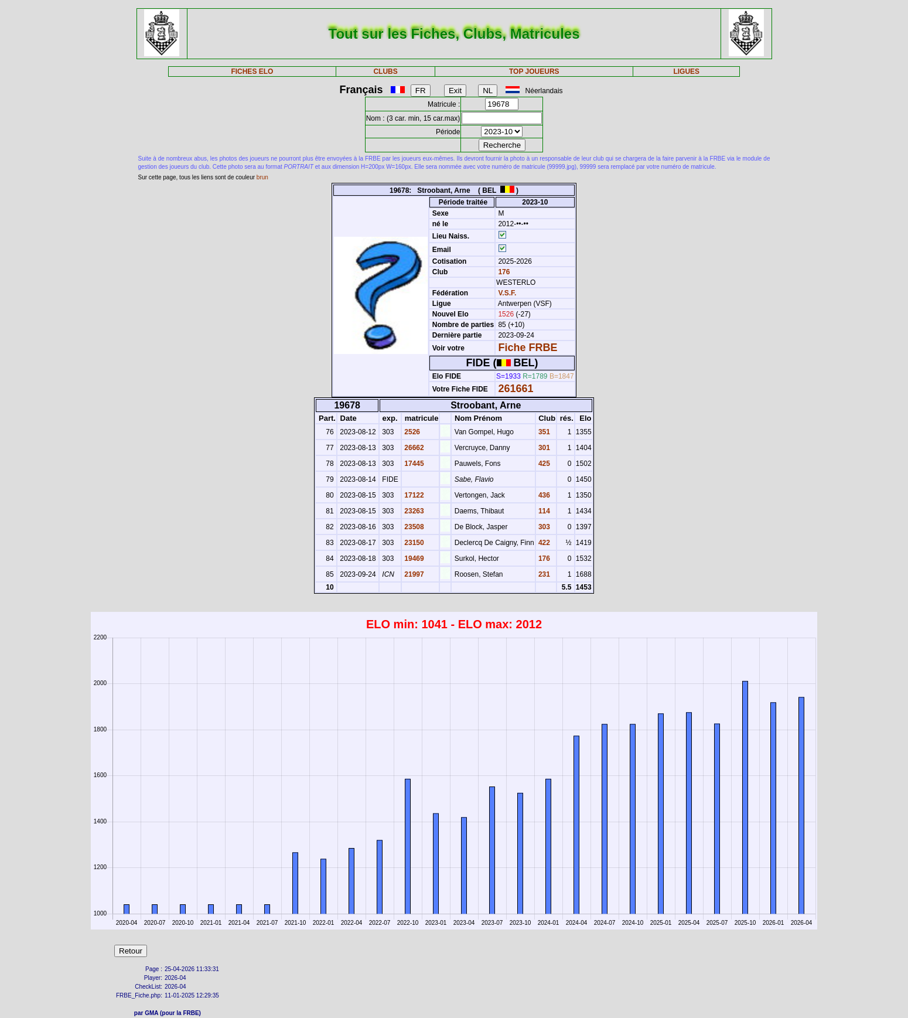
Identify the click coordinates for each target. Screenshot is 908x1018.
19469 (413, 558)
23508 (413, 527)
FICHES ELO (252, 71)
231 (543, 574)
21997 (413, 574)
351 (543, 432)
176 (503, 272)
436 (543, 495)
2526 (411, 432)
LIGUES (686, 71)
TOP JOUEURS (534, 71)
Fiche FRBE (527, 347)
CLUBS (385, 71)
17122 (413, 495)
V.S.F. (507, 293)
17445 (413, 463)
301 (543, 448)
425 (543, 463)
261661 (515, 388)
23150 (413, 543)
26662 (413, 448)
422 (543, 543)
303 (543, 527)
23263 (413, 511)
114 (543, 511)
